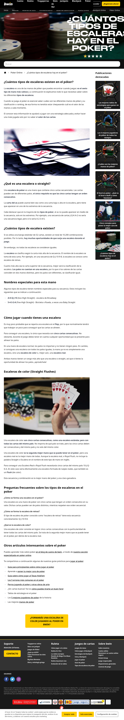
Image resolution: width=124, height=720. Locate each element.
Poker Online (115, 10)
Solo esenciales (86, 715)
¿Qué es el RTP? (33, 652)
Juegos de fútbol (33, 650)
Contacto (12, 653)
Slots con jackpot (33, 647)
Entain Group (103, 658)
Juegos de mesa (80, 648)
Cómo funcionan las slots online (36, 656)
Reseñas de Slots (29, 10)
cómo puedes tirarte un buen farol (47, 589)
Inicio (6, 10)
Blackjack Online (99, 10)
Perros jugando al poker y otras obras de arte (29, 584)
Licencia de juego (104, 667)
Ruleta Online (83, 10)
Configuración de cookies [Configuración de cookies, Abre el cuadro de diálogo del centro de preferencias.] (107, 715)
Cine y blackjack (80, 657)
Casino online (103, 651)
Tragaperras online (34, 644)
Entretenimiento (45, 10)
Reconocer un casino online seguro (108, 654)
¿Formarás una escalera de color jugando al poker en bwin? (46, 621)
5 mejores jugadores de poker (25, 597)
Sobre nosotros (103, 648)
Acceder (96, 4)
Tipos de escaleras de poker (85, 666)
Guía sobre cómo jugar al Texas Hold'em (26, 575)
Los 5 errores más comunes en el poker (26, 580)
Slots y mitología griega (36, 662)
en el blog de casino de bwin (49, 552)
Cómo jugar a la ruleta (59, 648)
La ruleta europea (57, 654)
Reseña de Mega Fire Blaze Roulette (60, 657)
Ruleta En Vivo (56, 651)
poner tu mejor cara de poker (31, 571)
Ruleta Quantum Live (58, 661)
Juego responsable (105, 661)
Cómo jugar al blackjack (83, 651)
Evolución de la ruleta (59, 664)
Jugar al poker (80, 660)
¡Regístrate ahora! (111, 4)
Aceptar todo (69, 715)
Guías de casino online (65, 10)
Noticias (15, 10)
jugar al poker (76, 561)
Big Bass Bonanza (33, 660)
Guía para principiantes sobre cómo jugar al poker (31, 567)
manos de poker (26, 602)
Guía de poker (80, 663)
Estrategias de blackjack (83, 654)
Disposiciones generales (107, 664)
